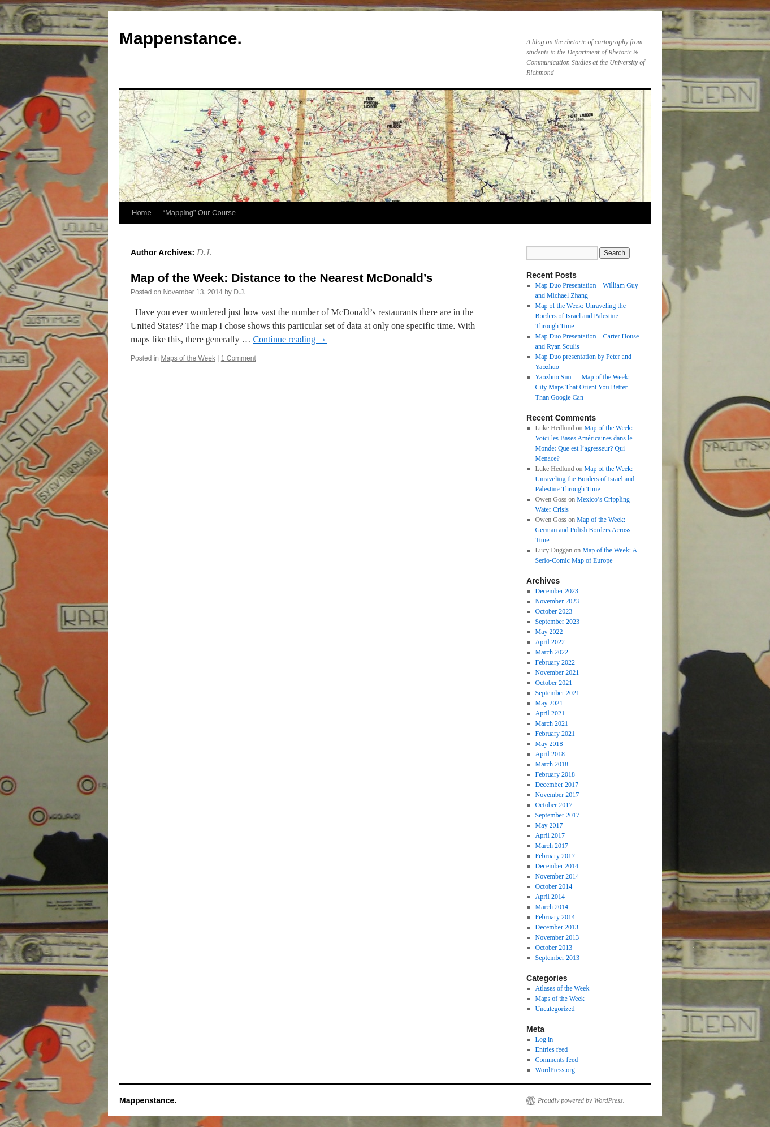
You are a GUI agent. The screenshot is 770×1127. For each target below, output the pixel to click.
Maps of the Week (188, 358)
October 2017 (554, 805)
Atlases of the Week (562, 988)
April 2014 (550, 897)
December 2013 (556, 927)
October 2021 (554, 683)
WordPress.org (555, 1070)
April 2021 (550, 713)
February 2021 (555, 734)
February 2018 (555, 774)
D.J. (204, 252)
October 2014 (554, 886)
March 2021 (551, 723)
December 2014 (556, 866)
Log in (544, 1039)
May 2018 (549, 744)
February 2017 (555, 856)
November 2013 (557, 937)
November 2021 (557, 672)
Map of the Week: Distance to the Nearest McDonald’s (281, 277)
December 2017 (556, 785)
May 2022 (549, 632)
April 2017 (550, 835)
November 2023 (557, 601)
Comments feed (556, 1060)
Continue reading (290, 339)
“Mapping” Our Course (199, 212)
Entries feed (551, 1049)
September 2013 (557, 958)
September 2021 (557, 693)
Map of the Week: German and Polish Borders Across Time (583, 530)
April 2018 (550, 754)
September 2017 (557, 815)
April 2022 (550, 642)
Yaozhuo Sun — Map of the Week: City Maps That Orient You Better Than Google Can (582, 387)
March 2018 (551, 764)
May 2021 (549, 703)
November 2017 (557, 795)
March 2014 (551, 907)
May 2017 (549, 825)
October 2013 (554, 948)
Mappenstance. (180, 38)
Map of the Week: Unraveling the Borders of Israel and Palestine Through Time (580, 316)
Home (142, 212)
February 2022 (555, 662)
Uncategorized (555, 1009)
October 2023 (554, 611)
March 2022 (551, 652)
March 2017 (551, 846)
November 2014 (557, 876)
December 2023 (556, 591)
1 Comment (238, 358)
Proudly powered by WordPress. (581, 1100)
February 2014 (555, 917)
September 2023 (557, 621)
